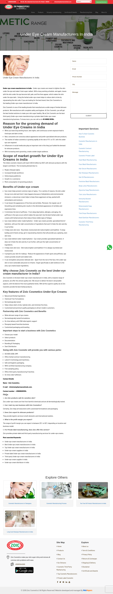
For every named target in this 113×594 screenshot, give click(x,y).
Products (40, 12)
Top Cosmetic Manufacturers (67, 574)
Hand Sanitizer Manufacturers (89, 217)
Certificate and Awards (90, 571)
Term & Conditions (88, 550)
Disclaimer (86, 567)
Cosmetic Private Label (86, 155)
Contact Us (61, 559)
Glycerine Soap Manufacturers (89, 190)
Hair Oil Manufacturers (86, 177)
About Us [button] (104, 12)
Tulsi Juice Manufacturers (87, 194)
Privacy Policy (87, 554)
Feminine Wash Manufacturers (89, 181)
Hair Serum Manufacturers (88, 168)
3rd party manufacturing (54, 12)
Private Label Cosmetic (65, 578)
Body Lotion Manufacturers (88, 186)
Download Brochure (101, 2)
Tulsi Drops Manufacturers (88, 213)
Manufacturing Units (86, 12)
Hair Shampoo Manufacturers (89, 173)
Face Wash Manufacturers (87, 164)
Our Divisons (61, 563)
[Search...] (84, 1)
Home (33, 12)
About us (85, 546)
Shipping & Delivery (89, 563)
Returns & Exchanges (89, 559)
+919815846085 (12, 1)
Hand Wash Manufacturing (88, 160)
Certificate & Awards (71, 12)
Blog (96, 12)
